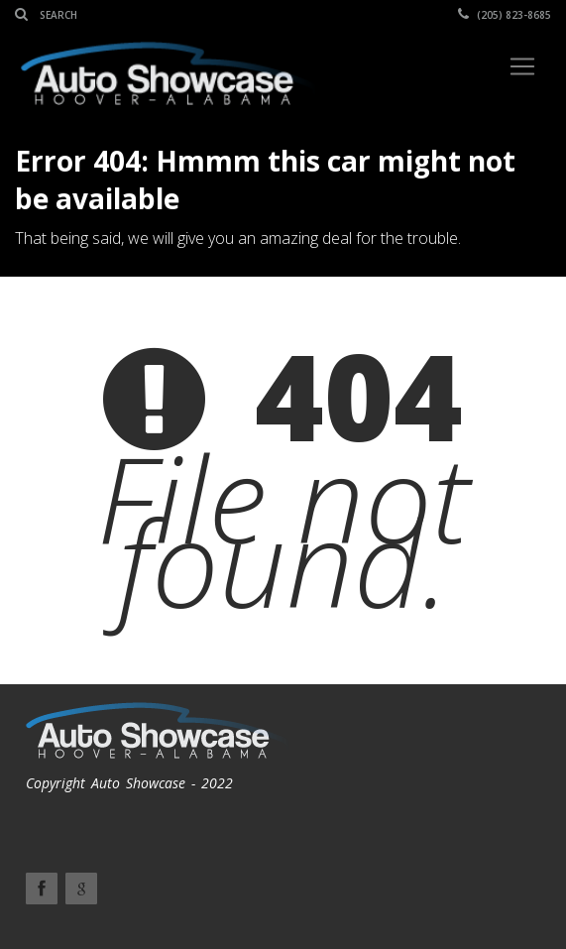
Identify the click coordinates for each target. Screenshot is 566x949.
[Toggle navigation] (522, 66)
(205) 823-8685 (504, 15)
